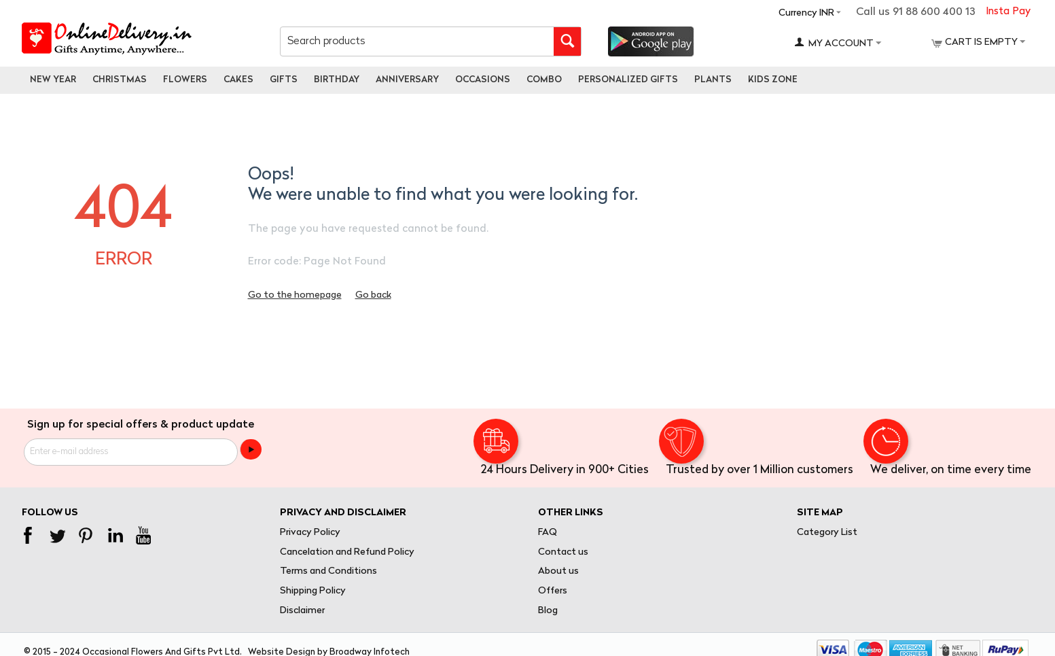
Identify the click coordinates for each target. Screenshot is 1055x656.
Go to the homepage (295, 295)
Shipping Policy (313, 591)
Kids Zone (773, 79)
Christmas (119, 79)
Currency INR (806, 13)
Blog (548, 611)
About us (558, 571)
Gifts (284, 79)
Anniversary (407, 79)
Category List (827, 533)
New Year (53, 79)
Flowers (185, 79)
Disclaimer (302, 611)
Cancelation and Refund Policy (347, 552)
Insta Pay (1008, 12)
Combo (544, 79)
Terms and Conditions (328, 571)
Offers (552, 591)
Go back (373, 295)
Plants (713, 79)
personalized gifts (628, 79)
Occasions (482, 79)
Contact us (563, 552)
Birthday (336, 79)
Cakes (238, 79)
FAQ (547, 533)
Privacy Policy (310, 533)
